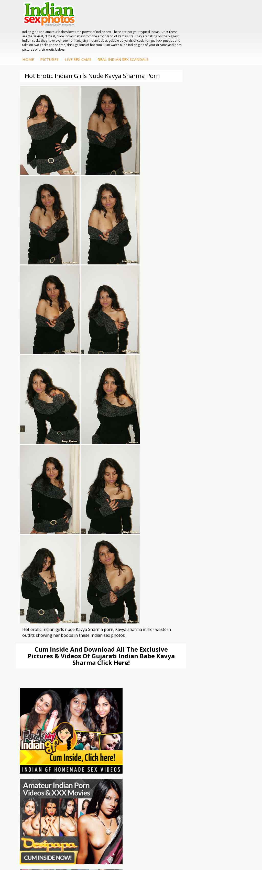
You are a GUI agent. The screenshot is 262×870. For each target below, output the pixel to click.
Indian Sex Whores (193, 657)
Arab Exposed (116, 698)
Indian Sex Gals (190, 667)
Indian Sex (113, 703)
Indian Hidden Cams (47, 698)
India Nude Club (118, 667)
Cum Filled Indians (120, 662)
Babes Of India (117, 657)
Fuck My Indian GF (46, 703)
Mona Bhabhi (189, 693)
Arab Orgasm (116, 652)
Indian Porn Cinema (194, 652)
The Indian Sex (43, 652)
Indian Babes (41, 713)
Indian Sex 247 (117, 673)
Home (106, 36)
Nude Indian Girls (192, 678)
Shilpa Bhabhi (189, 719)
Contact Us (150, 849)
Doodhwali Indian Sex (49, 657)
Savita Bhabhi (189, 708)
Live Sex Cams (156, 36)
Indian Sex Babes (192, 673)
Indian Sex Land (118, 678)
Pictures (127, 36)
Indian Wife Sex (43, 667)
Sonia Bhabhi (189, 698)
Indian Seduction (192, 662)
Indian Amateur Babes (49, 708)
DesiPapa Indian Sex (121, 693)
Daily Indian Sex (44, 662)
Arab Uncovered (44, 719)
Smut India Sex (43, 673)
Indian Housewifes (120, 713)
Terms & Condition (119, 849)
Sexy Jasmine (189, 703)
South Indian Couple (195, 713)
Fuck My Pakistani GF (122, 719)
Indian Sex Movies (46, 678)
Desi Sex (112, 708)
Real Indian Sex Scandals (201, 36)
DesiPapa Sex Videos (48, 693)
